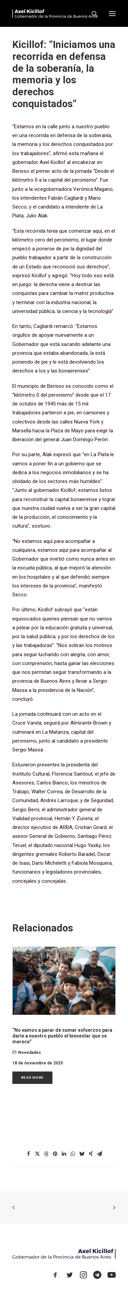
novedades (29, 1052)
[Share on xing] (91, 1154)
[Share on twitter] (37, 1154)
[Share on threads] (46, 1154)
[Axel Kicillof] (55, 13)
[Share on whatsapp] (73, 1154)
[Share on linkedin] (64, 1154)
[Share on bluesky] (82, 1154)
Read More (32, 1077)
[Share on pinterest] (55, 1154)
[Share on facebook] (29, 1154)
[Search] (91, 14)
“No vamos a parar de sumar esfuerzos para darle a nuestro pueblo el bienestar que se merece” (62, 1035)
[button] (112, 13)
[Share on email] (100, 1154)
